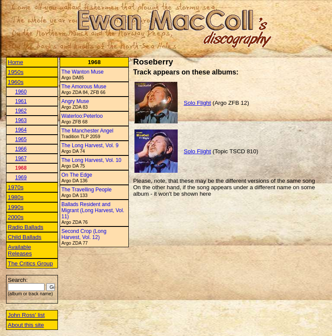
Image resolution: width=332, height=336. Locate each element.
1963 (21, 120)
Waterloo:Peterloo (82, 116)
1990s (15, 207)
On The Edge (76, 175)
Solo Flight (197, 103)
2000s (15, 217)
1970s (15, 187)
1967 (21, 158)
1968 (21, 168)
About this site (26, 325)
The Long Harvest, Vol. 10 (91, 160)
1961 (21, 101)
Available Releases (20, 250)
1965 (21, 139)
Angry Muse (75, 101)
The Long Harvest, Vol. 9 (89, 145)
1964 (21, 130)
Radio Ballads (25, 227)
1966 (21, 149)
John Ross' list (26, 315)
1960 (21, 92)
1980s (15, 197)
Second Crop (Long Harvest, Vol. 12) (83, 234)
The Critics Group (30, 263)
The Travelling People (86, 190)
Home (15, 62)
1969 (21, 177)
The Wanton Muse (82, 72)
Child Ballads (25, 237)
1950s (15, 72)
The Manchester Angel (87, 131)
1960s (15, 82)
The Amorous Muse (83, 87)
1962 (21, 111)
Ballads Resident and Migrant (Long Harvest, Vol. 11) (92, 210)
